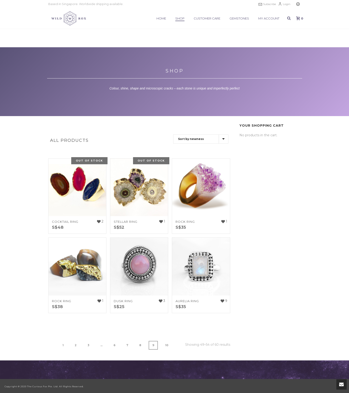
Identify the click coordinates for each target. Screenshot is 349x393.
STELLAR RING (125, 221)
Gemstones (239, 18)
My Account (268, 18)
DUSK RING (123, 301)
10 (166, 345)
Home (161, 18)
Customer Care (207, 18)
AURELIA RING (187, 301)
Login (284, 4)
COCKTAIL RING (65, 221)
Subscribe (267, 4)
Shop (179, 18)
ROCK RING (185, 221)
